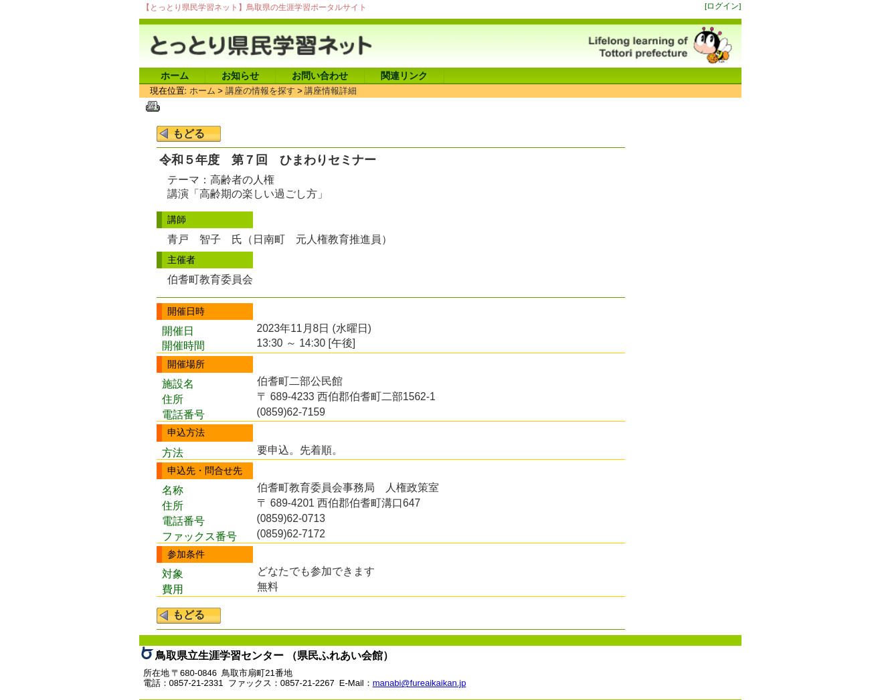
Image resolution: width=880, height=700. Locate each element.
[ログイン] (723, 5)
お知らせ (240, 75)
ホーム (175, 75)
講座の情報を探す (260, 91)
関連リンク (404, 75)
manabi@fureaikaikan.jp (419, 683)
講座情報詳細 (330, 91)
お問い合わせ (320, 75)
